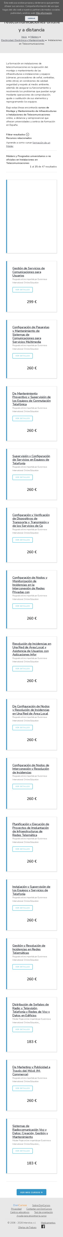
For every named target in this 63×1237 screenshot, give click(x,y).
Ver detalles (22, 290)
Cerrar (31, 18)
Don (15, 1205)
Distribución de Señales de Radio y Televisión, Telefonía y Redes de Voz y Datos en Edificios (31, 1009)
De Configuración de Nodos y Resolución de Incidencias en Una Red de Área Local (31, 710)
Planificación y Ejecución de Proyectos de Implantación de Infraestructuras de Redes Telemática (30, 829)
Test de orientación (43, 1212)
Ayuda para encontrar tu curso (32, 1215)
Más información (44, 13)
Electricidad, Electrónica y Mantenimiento (23, 40)
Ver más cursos (31, 1192)
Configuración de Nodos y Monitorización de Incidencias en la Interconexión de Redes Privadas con (29, 584)
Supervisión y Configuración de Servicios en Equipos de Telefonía (31, 459)
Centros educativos (19, 1212)
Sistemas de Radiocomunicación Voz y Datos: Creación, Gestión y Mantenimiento (30, 1131)
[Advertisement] (31, 216)
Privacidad (16, 1209)
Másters (34, 36)
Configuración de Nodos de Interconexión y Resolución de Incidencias (30, 768)
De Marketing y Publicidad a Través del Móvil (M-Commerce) (31, 1070)
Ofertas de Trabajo (27, 1227)
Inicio (24, 36)
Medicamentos (48, 1222)
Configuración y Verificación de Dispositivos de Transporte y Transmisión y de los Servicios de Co (31, 520)
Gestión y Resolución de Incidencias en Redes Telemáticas (28, 949)
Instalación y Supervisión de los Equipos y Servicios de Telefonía (31, 890)
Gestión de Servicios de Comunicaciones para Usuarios (28, 272)
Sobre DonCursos (41, 1205)
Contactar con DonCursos (39, 1209)
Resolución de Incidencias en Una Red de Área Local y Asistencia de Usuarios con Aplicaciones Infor (31, 649)
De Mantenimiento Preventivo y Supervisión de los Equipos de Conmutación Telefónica (31, 398)
